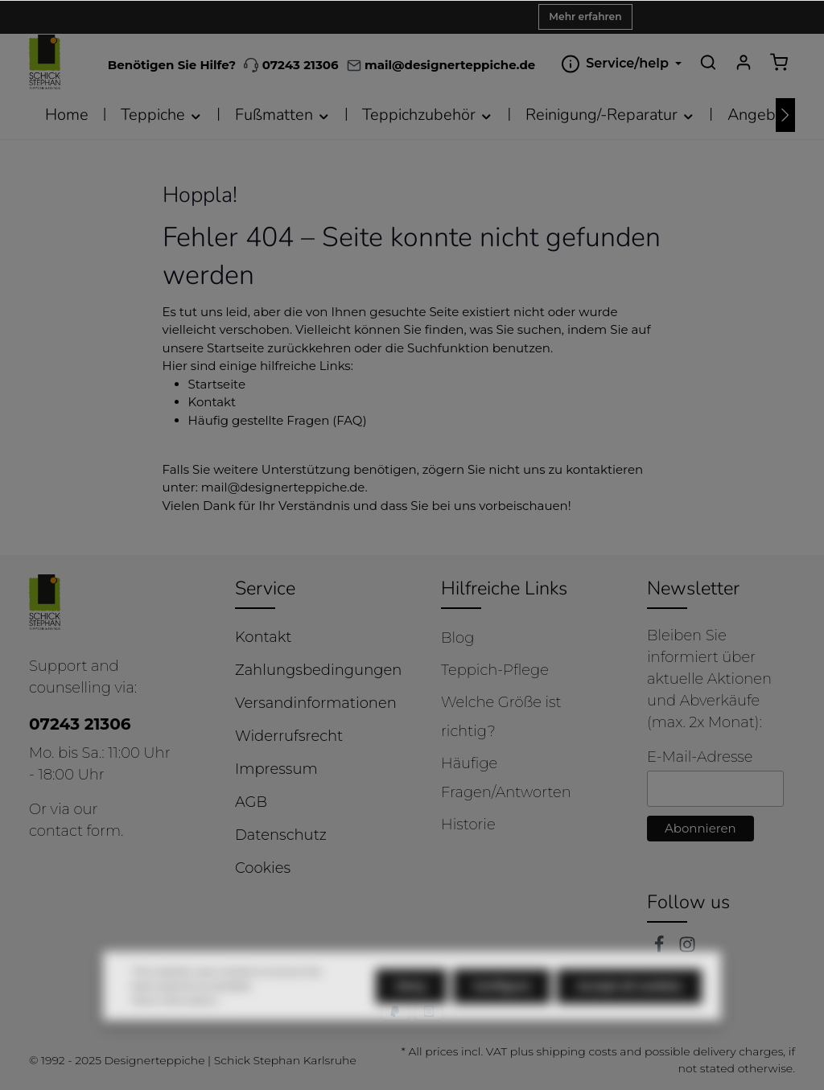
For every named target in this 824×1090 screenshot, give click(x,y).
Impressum (276, 769)
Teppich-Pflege (495, 670)
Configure (501, 1016)
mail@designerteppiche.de (283, 487)
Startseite (216, 384)
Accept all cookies (629, 1016)
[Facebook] (661, 948)
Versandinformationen (316, 703)
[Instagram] (687, 948)
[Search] (708, 62)
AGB (251, 802)
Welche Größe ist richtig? (501, 716)
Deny (411, 1016)
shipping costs (577, 1051)
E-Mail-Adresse (699, 757)
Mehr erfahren (585, 16)
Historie (468, 824)
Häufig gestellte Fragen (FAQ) (277, 420)
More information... (177, 1030)
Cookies (262, 868)
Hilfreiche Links (504, 588)
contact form (75, 831)
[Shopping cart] (779, 62)
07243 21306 (291, 64)
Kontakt (212, 401)
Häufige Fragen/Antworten (506, 778)
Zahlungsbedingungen (318, 670)
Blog (457, 638)
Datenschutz (281, 835)
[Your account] (743, 62)
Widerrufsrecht (289, 736)
